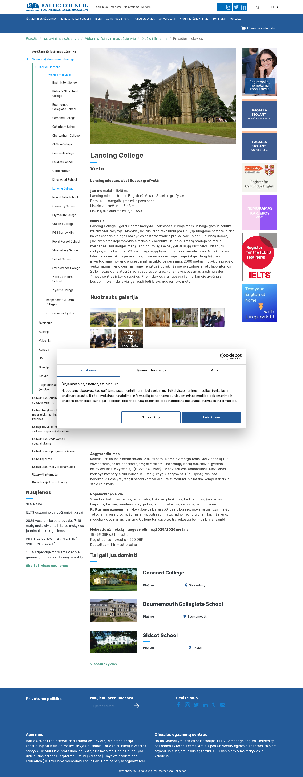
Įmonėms (116, 6)
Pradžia (32, 39)
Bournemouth (197, 617)
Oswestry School (63, 206)
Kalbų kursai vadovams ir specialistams (48, 441)
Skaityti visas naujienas (47, 566)
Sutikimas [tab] (88, 370)
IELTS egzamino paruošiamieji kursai (54, 512)
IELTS (98, 18)
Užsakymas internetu (261, 28)
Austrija (44, 332)
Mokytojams (131, 6)
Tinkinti (151, 417)
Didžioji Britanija (154, 39)
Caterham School (64, 127)
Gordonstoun (61, 171)
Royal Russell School (66, 241)
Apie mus (102, 6)
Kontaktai (236, 18)
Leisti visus (212, 417)
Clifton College (62, 144)
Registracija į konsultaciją (49, 482)
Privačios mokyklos (188, 39)
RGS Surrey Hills (63, 233)
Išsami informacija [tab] (151, 370)
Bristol (197, 648)
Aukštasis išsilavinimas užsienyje (54, 51)
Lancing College (62, 188)
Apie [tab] (214, 370)
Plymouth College (64, 215)
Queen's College (63, 224)
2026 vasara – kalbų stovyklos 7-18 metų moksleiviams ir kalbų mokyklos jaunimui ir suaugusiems (55, 526)
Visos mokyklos (103, 664)
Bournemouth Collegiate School (64, 107)
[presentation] (122, 724)
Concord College (63, 153)
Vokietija (44, 341)
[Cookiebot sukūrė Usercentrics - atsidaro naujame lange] (223, 356)
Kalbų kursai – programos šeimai (53, 451)
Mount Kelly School (65, 197)
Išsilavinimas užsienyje (41, 18)
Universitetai (167, 18)
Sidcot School (61, 259)
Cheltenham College (66, 135)
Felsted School (62, 162)
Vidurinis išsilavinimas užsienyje (110, 39)
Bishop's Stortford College (65, 94)
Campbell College (64, 118)
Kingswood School (64, 180)
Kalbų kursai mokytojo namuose (53, 467)
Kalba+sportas (42, 459)
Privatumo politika (44, 699)
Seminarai (219, 18)
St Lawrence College (66, 268)
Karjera (146, 6)
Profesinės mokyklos (60, 313)
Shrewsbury (197, 585)
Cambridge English (118, 18)
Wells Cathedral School (62, 279)
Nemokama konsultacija (75, 18)
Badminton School (64, 82)
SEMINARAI (34, 504)
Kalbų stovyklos (145, 18)
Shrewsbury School (65, 250)
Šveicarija (45, 323)
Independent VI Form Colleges (60, 302)
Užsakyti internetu (45, 474)
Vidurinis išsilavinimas (194, 18)
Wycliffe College (63, 290)
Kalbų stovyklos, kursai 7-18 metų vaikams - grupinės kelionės (55, 429)
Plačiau (148, 585)
